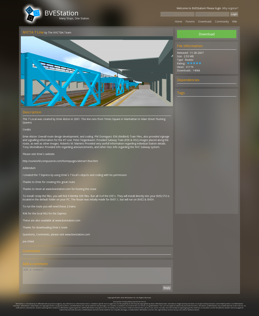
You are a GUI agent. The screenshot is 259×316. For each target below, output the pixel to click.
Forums (190, 21)
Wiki (234, 21)
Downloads (205, 21)
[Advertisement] (206, 157)
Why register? (230, 8)
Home (178, 21)
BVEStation (61, 12)
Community (222, 21)
